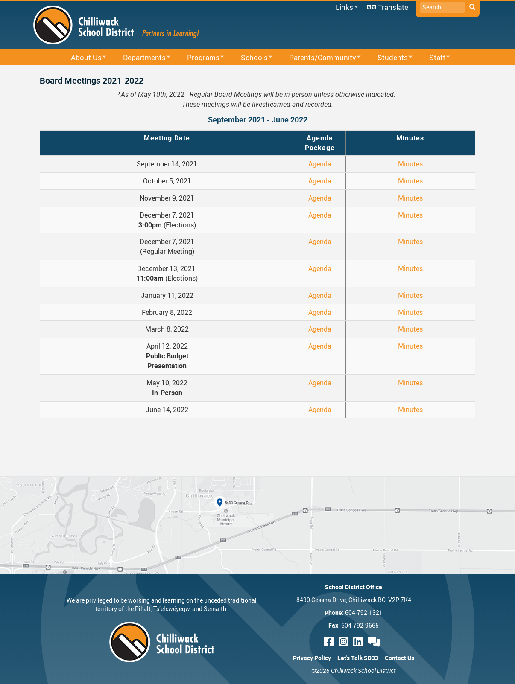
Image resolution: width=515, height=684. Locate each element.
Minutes (410, 164)
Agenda (319, 164)
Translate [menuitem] (393, 7)
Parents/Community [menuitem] (319, 57)
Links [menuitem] (345, 7)
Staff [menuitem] (434, 57)
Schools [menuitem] (251, 57)
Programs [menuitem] (200, 57)
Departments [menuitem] (141, 57)
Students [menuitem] (389, 57)
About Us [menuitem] (83, 57)
